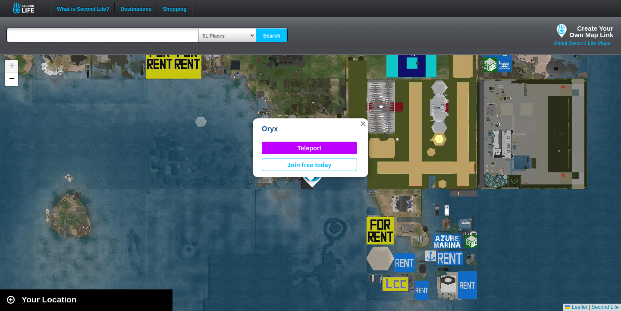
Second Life (28, 8)
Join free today (309, 165)
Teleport (310, 148)
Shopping (174, 8)
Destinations (135, 8)
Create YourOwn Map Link (591, 31)
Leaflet (576, 307)
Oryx (270, 129)
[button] (363, 123)
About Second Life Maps (582, 43)
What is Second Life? (83, 8)
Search (271, 36)
